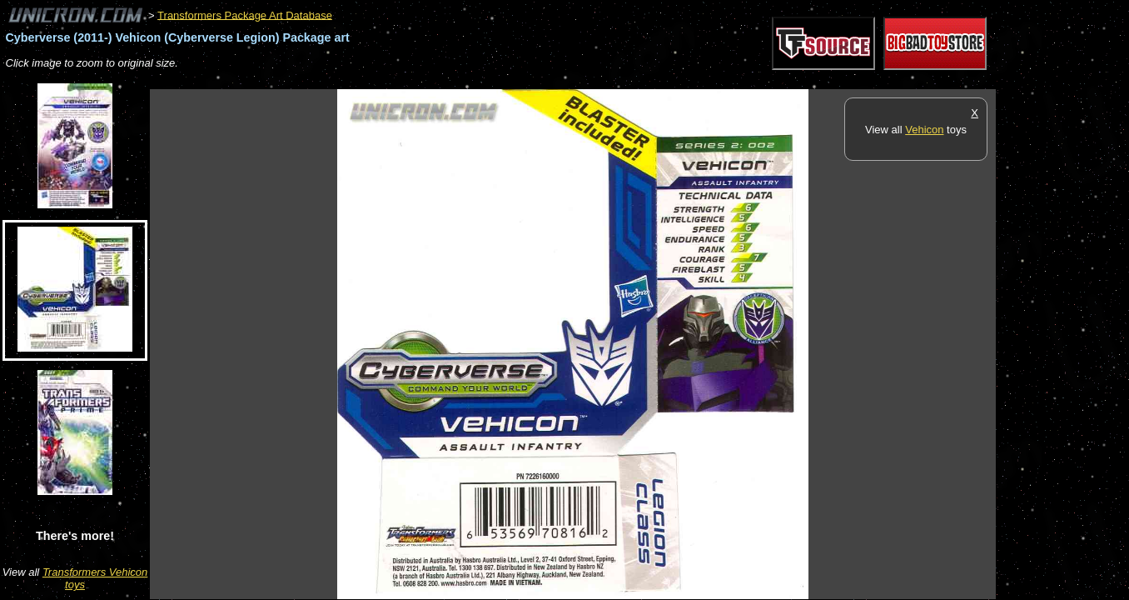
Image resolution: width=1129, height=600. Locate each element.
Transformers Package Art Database (244, 14)
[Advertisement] (453, 80)
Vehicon (924, 129)
